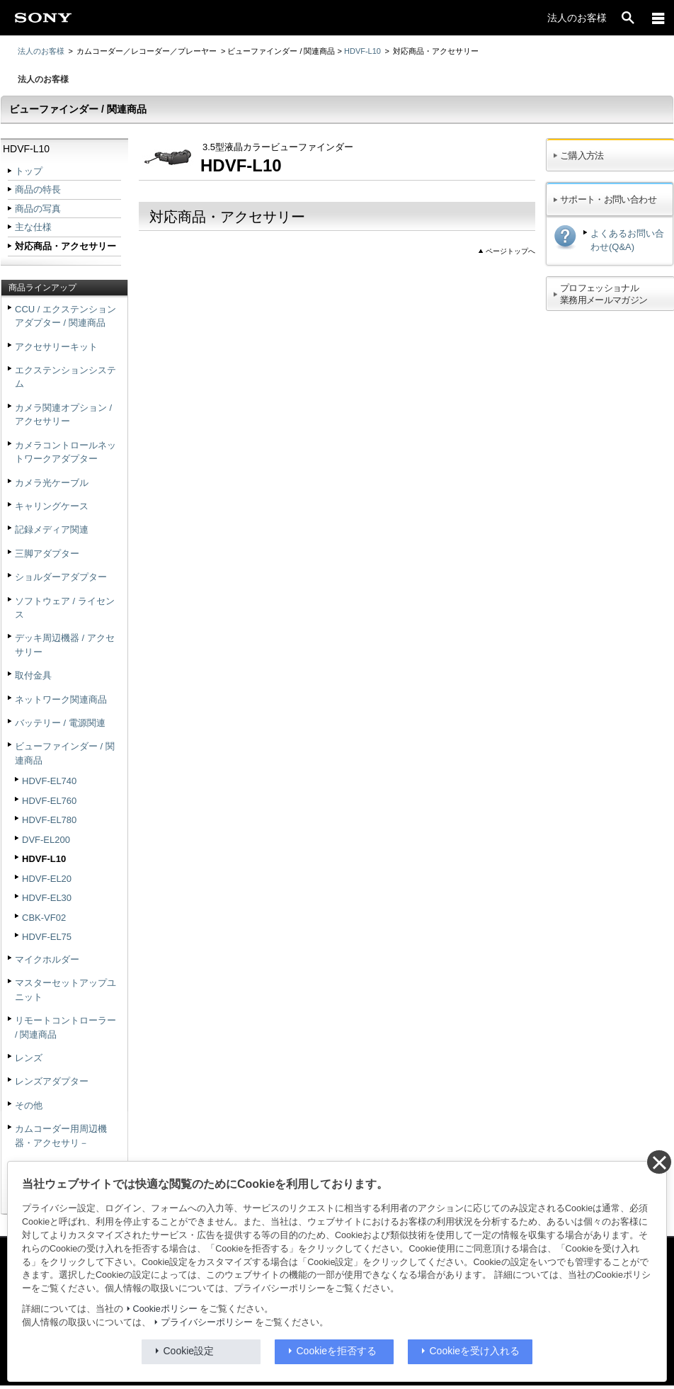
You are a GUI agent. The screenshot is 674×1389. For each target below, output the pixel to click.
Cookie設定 (189, 1350)
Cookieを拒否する (337, 1350)
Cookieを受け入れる (475, 1350)
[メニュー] (658, 17)
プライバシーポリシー (207, 1322)
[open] (628, 17)
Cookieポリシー (165, 1309)
